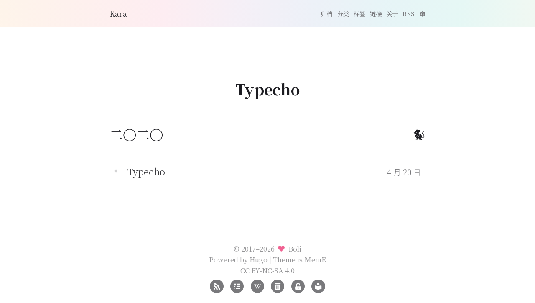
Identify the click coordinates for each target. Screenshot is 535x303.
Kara (118, 13)
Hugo (259, 259)
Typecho (146, 171)
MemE (315, 259)
